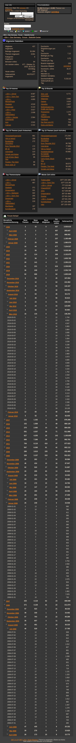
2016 (8, 424)
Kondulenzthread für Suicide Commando (47, 154)
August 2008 (13, 476)
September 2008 (13, 472)
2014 (8, 432)
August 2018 (13, 294)
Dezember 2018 (13, 279)
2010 (8, 448)
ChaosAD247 (46, 188)
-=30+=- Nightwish (12, 193)
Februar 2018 (13, 412)
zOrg (43, 191)
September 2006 (13, 621)
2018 (8, 275)
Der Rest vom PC (47, 122)
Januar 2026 (13, 243)
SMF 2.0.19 (14, 740)
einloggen (23, 8)
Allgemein (44, 99)
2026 (8, 227)
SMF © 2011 (23, 740)
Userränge (9, 152)
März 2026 (13, 235)
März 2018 (13, 314)
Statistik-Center (29, 35)
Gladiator (8, 104)
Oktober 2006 (13, 617)
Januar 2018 (13, 416)
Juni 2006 (13, 727)
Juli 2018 (12, 298)
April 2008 (13, 491)
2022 (8, 259)
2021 (8, 263)
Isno (6, 122)
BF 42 (7, 149)
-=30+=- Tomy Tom (12, 97)
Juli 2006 (12, 629)
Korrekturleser (10, 209)
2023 (8, 255)
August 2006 (13, 625)
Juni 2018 (13, 302)
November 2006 (13, 613)
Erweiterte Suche (18, 29)
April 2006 (13, 735)
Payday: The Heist (12, 162)
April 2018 (13, 310)
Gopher (43, 196)
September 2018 (13, 290)
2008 (8, 456)
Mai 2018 (13, 306)
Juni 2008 (13, 483)
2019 (8, 271)
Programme (45, 112)
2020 (8, 267)
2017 (8, 420)
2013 (8, 436)
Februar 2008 (13, 499)
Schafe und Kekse (11, 154)
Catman (8, 125)
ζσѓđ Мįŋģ (55, 12)
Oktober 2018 (13, 286)
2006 (8, 605)
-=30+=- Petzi (10, 110)
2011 (8, 444)
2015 (8, 428)
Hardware (44, 120)
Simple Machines (33, 740)
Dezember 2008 (13, 460)
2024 (8, 251)
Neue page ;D (10, 165)
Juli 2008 (12, 480)
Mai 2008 (13, 487)
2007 (8, 601)
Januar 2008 (13, 503)
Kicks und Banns (47, 125)
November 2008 (13, 464)
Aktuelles (44, 104)
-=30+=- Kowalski (47, 199)
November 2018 (13, 283)
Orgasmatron (10, 190)
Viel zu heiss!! (10, 139)
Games (43, 101)
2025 (8, 247)
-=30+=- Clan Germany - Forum (13, 35)
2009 (8, 452)
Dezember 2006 (13, 609)
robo (42, 204)
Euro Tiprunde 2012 (12, 146)
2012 (8, 440)
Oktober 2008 (13, 468)
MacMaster (9, 206)
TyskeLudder (45, 180)
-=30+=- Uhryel (10, 94)
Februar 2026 (13, 239)
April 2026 (13, 231)
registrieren (8, 9)
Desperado (9, 107)
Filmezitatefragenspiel (13, 136)
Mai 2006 (13, 731)
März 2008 (13, 495)
